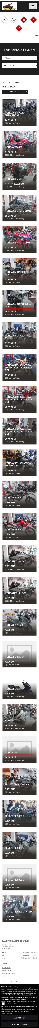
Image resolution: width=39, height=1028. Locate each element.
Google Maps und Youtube (12, 1004)
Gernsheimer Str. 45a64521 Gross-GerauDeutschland (8, 947)
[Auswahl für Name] (19, 58)
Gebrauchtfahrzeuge (8, 973)
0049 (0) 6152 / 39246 (30, 952)
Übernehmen (19, 1018)
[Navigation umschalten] (33, 6)
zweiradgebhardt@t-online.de (28, 958)
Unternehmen (6, 967)
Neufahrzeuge (6, 970)
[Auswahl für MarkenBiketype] (19, 65)
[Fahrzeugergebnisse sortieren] (15, 92)
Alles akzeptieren (20, 1024)
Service (4, 976)
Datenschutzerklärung (27, 994)
